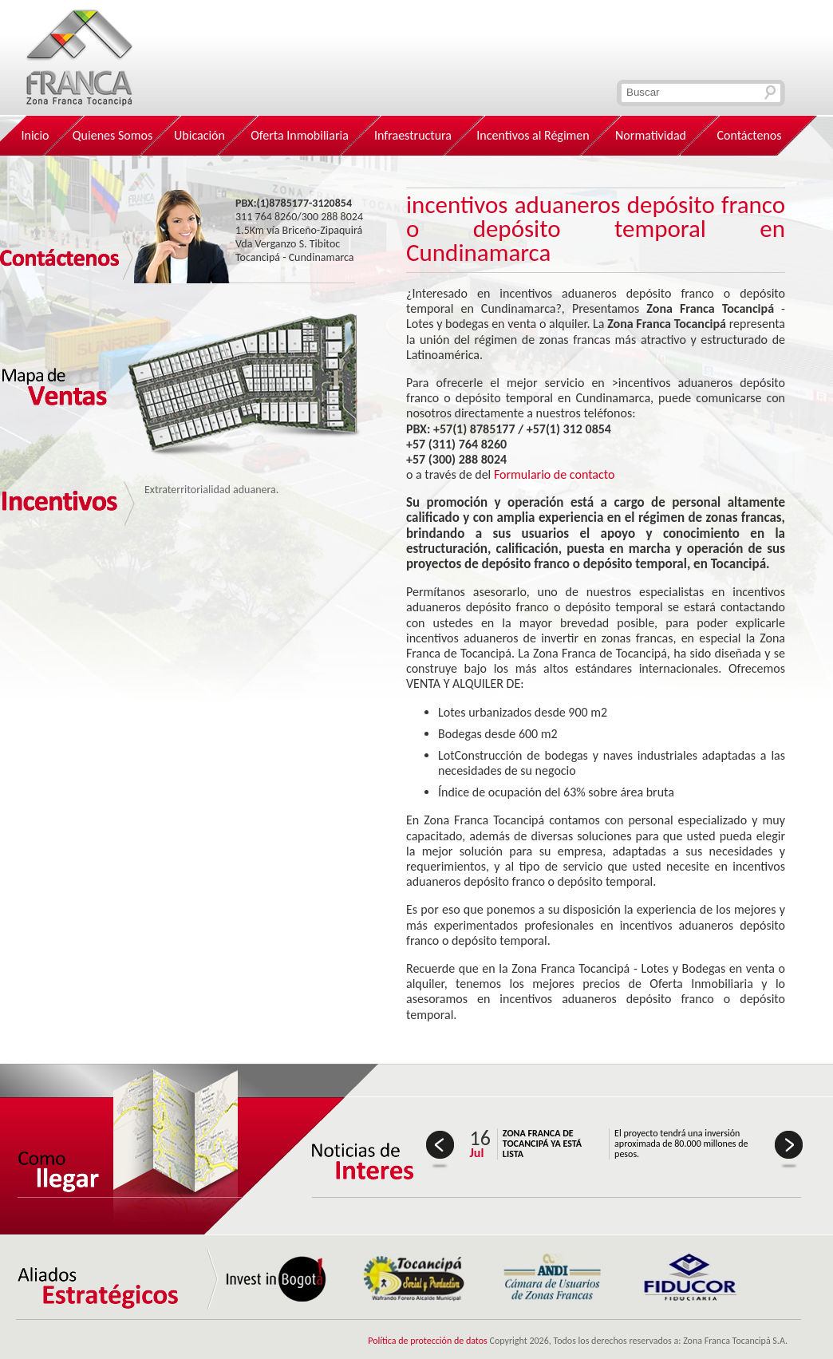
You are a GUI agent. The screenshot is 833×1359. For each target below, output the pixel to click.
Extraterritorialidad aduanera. (211, 489)
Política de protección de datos (428, 1340)
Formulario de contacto (554, 474)
